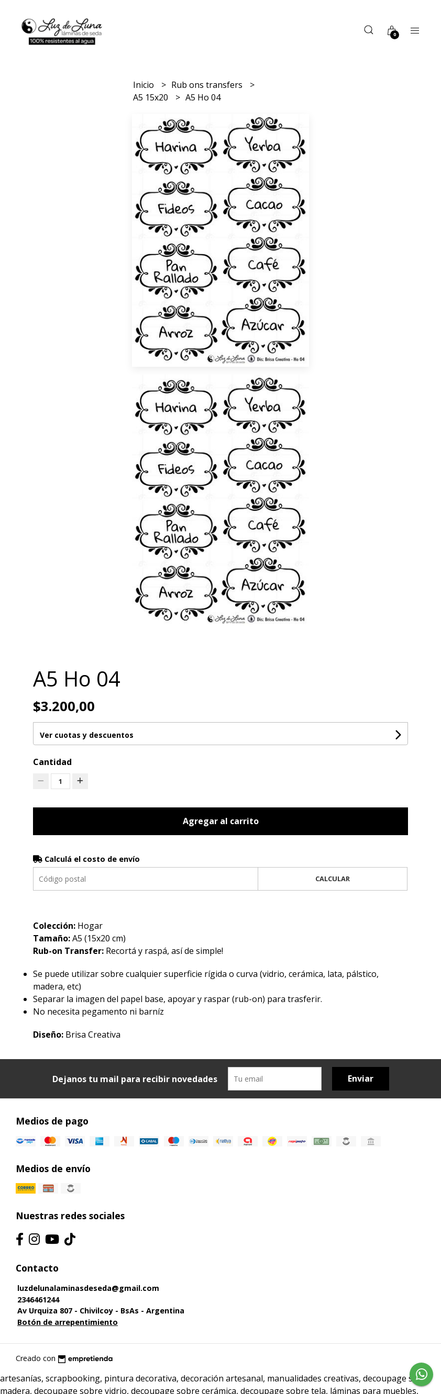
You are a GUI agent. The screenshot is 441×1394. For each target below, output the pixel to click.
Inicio (144, 85)
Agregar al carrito (221, 821)
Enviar (360, 1078)
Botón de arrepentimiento (67, 1322)
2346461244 (38, 1300)
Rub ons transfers (208, 85)
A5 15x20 (151, 97)
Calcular (332, 878)
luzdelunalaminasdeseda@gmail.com (88, 1288)
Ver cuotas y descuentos (87, 735)
